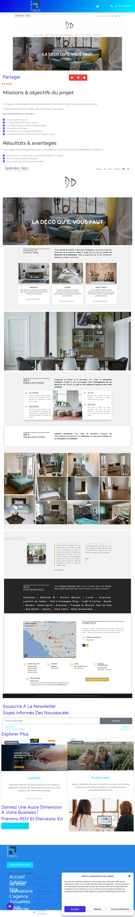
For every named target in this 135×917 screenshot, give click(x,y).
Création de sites (17, 883)
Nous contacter (17, 908)
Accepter (75, 909)
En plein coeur (100, 777)
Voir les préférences (120, 909)
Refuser (97, 909)
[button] (129, 876)
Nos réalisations (17, 890)
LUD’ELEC (34, 778)
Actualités (17, 901)
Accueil (17, 877)
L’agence (17, 896)
